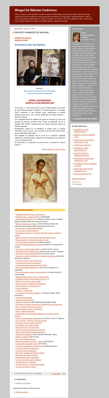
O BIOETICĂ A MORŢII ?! (82, 145)
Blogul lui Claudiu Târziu (56, 149)
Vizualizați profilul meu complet (85, 118)
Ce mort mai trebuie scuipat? (26, 367)
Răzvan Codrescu (88, 35)
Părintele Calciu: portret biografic (27, 217)
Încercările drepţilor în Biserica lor (27, 348)
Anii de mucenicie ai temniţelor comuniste (30, 330)
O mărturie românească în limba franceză (30, 346)
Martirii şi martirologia (23, 302)
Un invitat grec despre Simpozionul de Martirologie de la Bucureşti (39, 304)
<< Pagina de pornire (21, 392)
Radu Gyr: (28, 281)
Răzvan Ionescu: (22, 240)
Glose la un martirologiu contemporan (29, 318)
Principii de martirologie (24, 298)
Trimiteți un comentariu (23, 383)
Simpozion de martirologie (25, 300)
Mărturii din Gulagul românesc (26, 224)
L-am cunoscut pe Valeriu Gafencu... (28, 293)
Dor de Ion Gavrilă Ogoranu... (26, 339)
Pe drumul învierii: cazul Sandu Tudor (29, 261)
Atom (38, 388)
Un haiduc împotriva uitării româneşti (28, 360)
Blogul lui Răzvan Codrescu (36, 10)
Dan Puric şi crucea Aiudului (25, 254)
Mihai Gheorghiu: (29, 309)
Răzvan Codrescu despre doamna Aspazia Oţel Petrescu (36, 238)
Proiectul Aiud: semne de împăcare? (28, 263)
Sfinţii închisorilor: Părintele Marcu (28, 251)
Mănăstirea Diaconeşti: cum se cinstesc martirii (32, 277)
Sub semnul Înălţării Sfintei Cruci (27, 268)
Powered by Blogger (79, 179)
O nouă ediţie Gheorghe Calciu (27, 344)
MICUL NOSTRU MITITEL (83, 174)
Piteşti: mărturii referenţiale (25, 311)
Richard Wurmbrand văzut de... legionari (30, 341)
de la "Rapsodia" (26, 362)
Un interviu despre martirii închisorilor (29, 323)
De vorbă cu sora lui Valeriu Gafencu (28, 249)
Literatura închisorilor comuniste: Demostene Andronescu (36, 256)
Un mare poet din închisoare (26, 242)
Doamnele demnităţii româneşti (27, 355)
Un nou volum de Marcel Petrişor (27, 231)
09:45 (39, 373)
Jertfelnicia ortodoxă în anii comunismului (30, 214)
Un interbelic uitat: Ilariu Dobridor (27, 325)
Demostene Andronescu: (24, 233)
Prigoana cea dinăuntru (24, 334)
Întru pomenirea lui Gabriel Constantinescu (31, 284)
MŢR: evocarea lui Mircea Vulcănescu (29, 307)
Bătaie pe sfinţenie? (23, 337)
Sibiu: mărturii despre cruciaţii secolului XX (31, 332)
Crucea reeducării (22, 288)
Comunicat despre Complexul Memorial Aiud (31, 265)
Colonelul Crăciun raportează (26, 351)
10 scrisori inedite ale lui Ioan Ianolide (29, 244)
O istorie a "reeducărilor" (24, 291)
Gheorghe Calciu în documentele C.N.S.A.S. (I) (32, 279)
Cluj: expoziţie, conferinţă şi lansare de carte (31, 321)
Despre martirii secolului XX (25, 219)
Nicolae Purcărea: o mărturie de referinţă (30, 364)
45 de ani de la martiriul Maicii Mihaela (29, 228)
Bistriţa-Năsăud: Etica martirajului (27, 357)
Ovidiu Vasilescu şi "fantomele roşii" (28, 286)
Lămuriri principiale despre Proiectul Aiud (30, 272)
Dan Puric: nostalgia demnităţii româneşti (30, 353)
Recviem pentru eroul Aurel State (27, 327)
